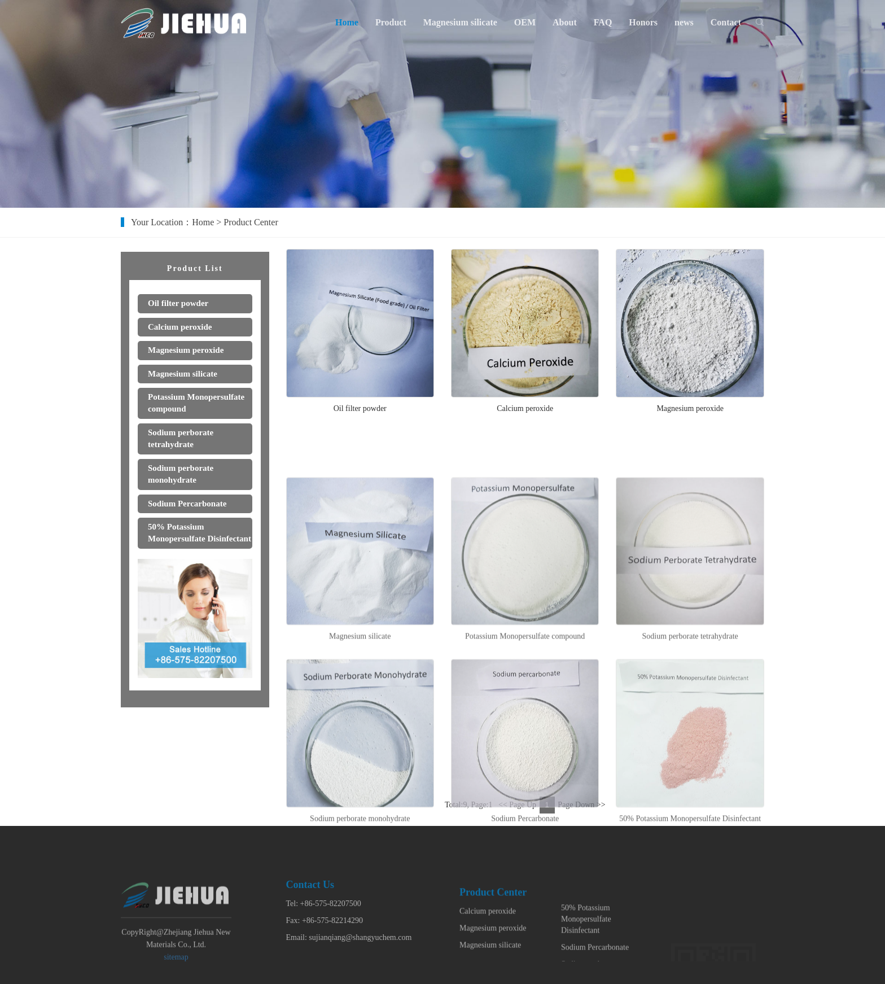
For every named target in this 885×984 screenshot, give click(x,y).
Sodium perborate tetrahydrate (690, 679)
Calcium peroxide (525, 409)
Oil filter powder (360, 409)
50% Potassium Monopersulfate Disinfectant (586, 943)
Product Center (253, 222)
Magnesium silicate (360, 679)
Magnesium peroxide (690, 409)
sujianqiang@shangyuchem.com (360, 954)
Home (206, 222)
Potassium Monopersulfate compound (525, 679)
